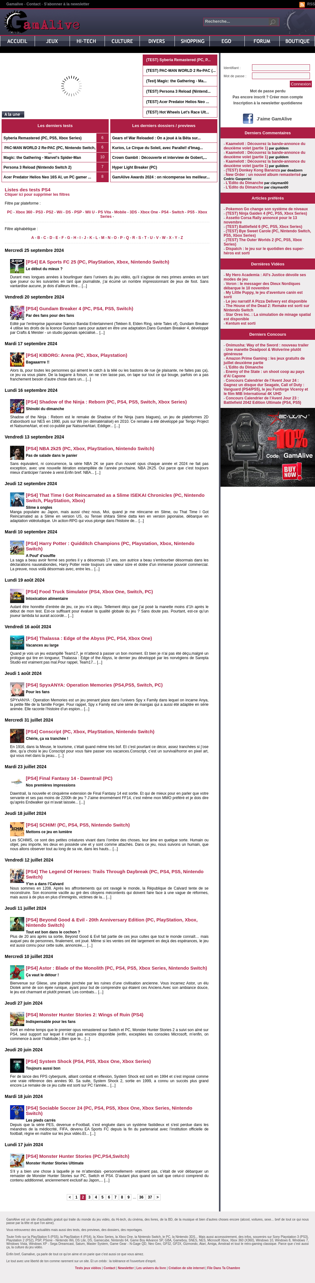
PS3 (39, 212)
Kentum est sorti (241, 323)
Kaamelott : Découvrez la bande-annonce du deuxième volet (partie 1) (264, 146)
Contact (33, 4)
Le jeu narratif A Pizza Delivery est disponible (266, 301)
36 (141, 1197)
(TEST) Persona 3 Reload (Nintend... (178, 91)
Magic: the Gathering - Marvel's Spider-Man (42, 157)
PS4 (165, 212)
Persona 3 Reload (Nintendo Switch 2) (37, 167)
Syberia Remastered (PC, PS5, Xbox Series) (42, 138)
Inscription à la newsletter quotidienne (267, 103)
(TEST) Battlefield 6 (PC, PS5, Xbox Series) (264, 226)
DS (68, 212)
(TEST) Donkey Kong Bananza (253, 170)
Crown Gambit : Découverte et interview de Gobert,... (159, 157)
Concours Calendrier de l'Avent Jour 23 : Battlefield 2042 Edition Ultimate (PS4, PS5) (262, 400)
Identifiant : (232, 68)
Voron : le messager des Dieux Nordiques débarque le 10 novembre (262, 286)
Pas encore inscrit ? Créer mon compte (267, 97)
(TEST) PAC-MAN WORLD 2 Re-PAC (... (181, 70)
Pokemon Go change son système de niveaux (267, 209)
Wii (59, 212)
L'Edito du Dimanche (244, 183)
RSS (311, 4)
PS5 (191, 212)
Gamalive (14, 4)
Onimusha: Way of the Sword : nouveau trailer (267, 345)
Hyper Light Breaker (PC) (134, 167)
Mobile (120, 212)
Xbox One (149, 212)
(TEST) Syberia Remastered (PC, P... (178, 60)
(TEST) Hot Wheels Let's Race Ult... (177, 112)
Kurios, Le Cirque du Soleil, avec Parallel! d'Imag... (157, 148)
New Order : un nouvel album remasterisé (263, 174)
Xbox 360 (24, 212)
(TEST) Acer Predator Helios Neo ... (177, 102)
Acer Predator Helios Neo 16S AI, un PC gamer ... (47, 177)
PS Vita (104, 212)
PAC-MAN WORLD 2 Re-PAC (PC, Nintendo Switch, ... (50, 150)
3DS (133, 212)
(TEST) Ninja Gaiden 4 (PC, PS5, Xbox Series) (266, 213)
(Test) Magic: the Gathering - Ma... (176, 81)
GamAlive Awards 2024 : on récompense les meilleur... (160, 177)
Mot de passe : (235, 76)
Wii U (89, 212)
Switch (178, 212)
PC (9, 212)
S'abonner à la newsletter (66, 4)
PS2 (49, 212)
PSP (78, 212)
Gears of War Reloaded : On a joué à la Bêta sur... (156, 138)
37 (150, 1197)
